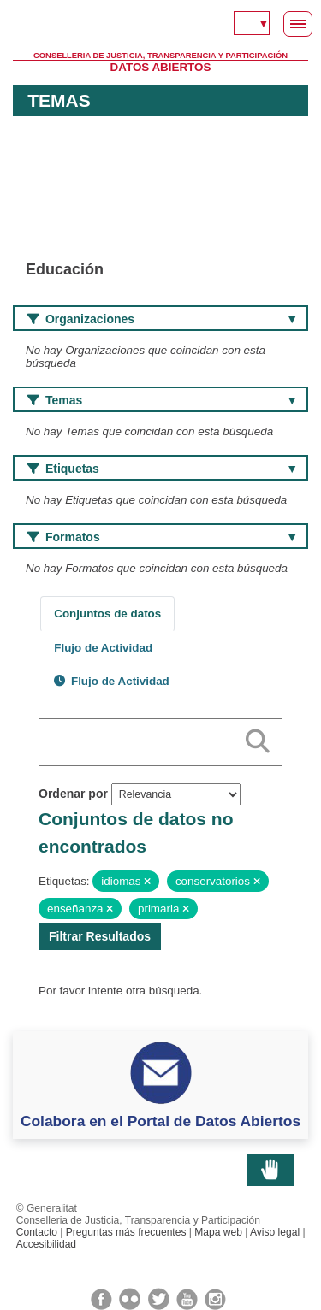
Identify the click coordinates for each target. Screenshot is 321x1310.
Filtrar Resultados (100, 936)
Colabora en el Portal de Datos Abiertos (160, 1121)
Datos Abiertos (160, 67)
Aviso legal (275, 1232)
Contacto (36, 1232)
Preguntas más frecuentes (126, 1232)
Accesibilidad (46, 1244)
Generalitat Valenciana (160, 26)
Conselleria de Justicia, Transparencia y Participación (160, 55)
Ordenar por (73, 793)
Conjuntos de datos (107, 613)
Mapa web (218, 1232)
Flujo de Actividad (103, 647)
